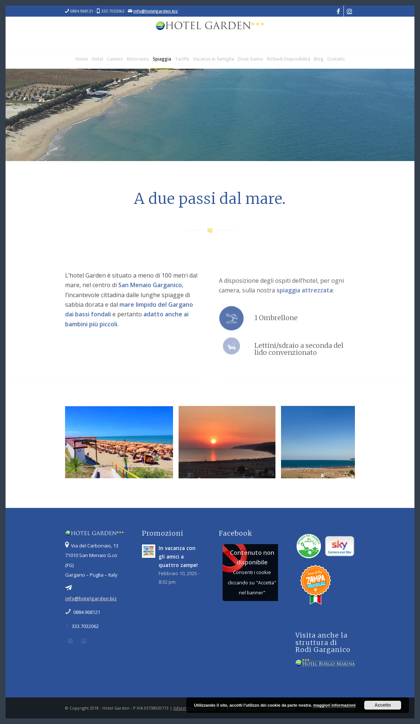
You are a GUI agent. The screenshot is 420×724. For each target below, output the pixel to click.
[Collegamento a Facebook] (338, 11)
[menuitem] (82, 59)
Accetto (383, 705)
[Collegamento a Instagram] (349, 11)
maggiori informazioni (334, 705)
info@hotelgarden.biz (155, 11)
